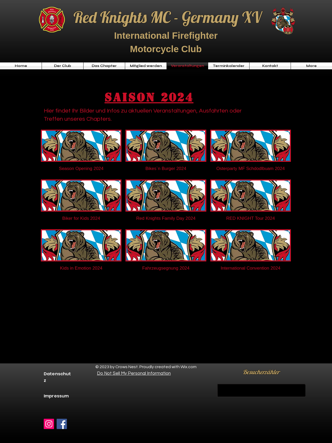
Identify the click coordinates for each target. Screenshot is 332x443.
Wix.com (188, 367)
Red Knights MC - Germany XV (168, 17)
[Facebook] (62, 424)
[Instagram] (49, 424)
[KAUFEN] (261, 390)
